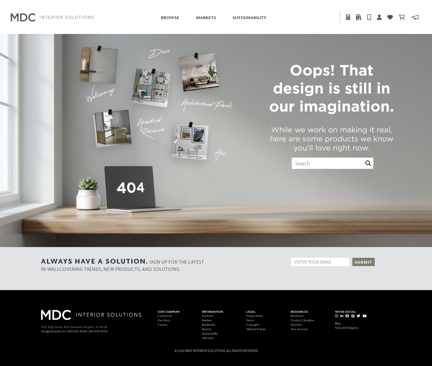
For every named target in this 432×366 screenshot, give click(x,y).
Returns (207, 329)
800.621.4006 (77, 331)
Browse (170, 17)
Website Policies (256, 329)
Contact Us (165, 315)
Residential (208, 324)
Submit (363, 262)
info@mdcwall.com (53, 331)
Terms (250, 320)
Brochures (297, 315)
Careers (162, 324)
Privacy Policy (254, 315)
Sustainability (249, 17)
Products (207, 315)
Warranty (208, 338)
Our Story (164, 320)
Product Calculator (302, 320)
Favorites (296, 324)
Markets (206, 17)
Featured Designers (346, 327)
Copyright (252, 324)
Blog (338, 323)
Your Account (299, 329)
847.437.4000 (98, 331)
